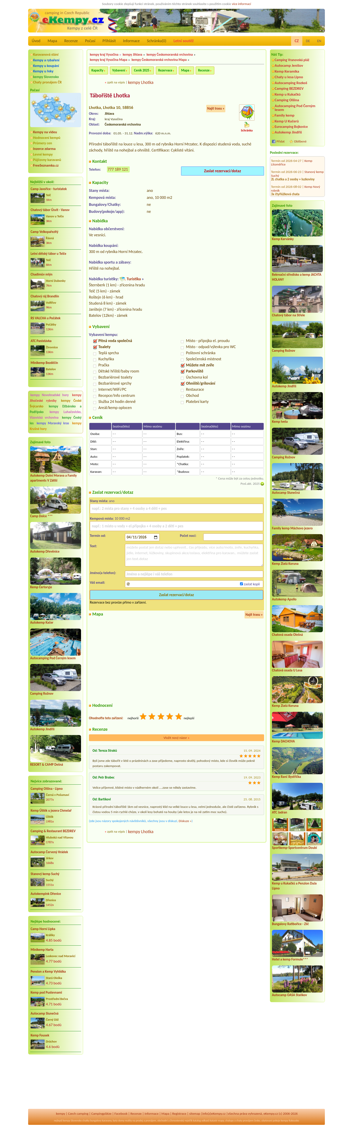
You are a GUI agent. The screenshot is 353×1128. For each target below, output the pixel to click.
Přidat (280, 141)
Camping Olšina (287, 100)
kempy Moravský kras (53, 423)
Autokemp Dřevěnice (44, 551)
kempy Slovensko (46, 77)
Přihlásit (109, 40)
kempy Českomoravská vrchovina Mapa (159, 60)
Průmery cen (42, 143)
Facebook (120, 1114)
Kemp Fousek (40, 1035)
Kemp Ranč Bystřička (286, 777)
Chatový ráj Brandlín (45, 296)
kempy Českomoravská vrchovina (170, 55)
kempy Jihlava (132, 55)
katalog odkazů (201, 1120)
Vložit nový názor (176, 738)
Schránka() (156, 40)
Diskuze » (185, 821)
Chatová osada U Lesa (287, 670)
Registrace (179, 1114)
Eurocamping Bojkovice (291, 126)
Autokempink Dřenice (46, 894)
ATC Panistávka (41, 341)
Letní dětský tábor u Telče (48, 254)
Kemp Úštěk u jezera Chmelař (51, 811)
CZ (297, 40)
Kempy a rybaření (46, 60)
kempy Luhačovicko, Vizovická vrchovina (55, 415)
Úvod (36, 40)
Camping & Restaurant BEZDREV (53, 831)
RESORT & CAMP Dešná (46, 765)
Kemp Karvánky (283, 239)
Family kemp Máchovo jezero (292, 528)
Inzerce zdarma (44, 149)
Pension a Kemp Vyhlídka (48, 971)
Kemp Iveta (280, 422)
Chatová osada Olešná (287, 635)
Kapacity (97, 70)
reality (128, 1120)
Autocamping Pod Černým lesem (53, 658)
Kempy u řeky (43, 71)
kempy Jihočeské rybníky (55, 398)
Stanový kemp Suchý (45, 874)
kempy (60, 1114)
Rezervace (165, 70)
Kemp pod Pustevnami (46, 992)
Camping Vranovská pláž (292, 60)
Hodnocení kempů (46, 138)
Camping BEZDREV (289, 88)
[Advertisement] (55, 1082)
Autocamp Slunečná (45, 1013)
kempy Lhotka (141, 82)
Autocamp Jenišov (289, 65)
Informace (131, 40)
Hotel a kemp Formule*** (290, 959)
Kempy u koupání (46, 66)
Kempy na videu (45, 132)
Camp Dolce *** (41, 516)
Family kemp (284, 115)
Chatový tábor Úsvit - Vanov (50, 210)
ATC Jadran (279, 812)
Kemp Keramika (287, 71)
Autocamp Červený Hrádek (49, 852)
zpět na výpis (116, 82)
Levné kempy (43, 154)
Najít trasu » (215, 108)
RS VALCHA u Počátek (45, 318)
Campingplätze (101, 1114)
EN (319, 41)
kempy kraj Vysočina (104, 55)
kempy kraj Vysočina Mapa (108, 60)
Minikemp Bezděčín (44, 363)
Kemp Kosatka (314, 177)
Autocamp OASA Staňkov (289, 995)
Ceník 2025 (141, 70)
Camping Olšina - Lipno (47, 789)
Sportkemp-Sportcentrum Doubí (294, 848)
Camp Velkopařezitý (44, 232)
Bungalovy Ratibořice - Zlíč (290, 924)
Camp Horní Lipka (43, 929)
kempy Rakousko (290, 1120)
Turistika (134, 278)
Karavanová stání (46, 54)
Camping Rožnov (41, 694)
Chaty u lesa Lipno (289, 77)
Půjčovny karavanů (47, 160)
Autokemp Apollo (284, 599)
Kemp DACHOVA (283, 741)
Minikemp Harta (42, 950)
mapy (221, 1120)
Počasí (90, 40)
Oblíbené (300, 141)
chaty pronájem (244, 1120)
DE (308, 41)
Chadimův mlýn (41, 274)
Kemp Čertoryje (41, 587)
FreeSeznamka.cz (46, 165)
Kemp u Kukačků (288, 94)
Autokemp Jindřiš (42, 729)
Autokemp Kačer (41, 622)
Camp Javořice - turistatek (49, 189)
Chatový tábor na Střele (288, 315)
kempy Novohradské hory (49, 395)
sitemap (194, 1114)
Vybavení (118, 70)
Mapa (52, 40)
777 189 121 (118, 169)
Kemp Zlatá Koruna (285, 564)
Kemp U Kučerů (287, 121)
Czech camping (78, 1114)
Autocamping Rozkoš (291, 82)
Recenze (71, 40)
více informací (241, 4)
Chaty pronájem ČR (47, 82)
